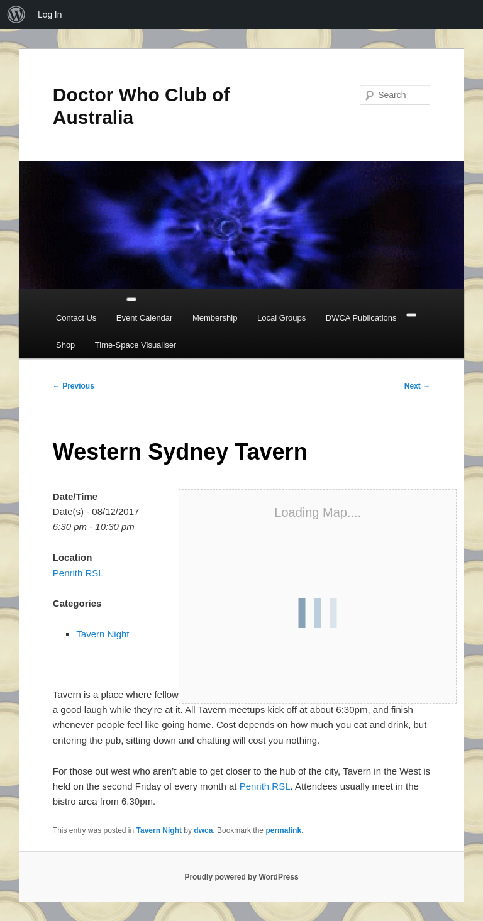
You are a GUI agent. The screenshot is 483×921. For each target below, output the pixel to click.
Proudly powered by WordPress (241, 877)
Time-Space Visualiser (135, 345)
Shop (65, 345)
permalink (283, 830)
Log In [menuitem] (50, 14)
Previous (73, 386)
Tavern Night (102, 634)
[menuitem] (16, 14)
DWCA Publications (361, 318)
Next (417, 386)
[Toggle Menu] (131, 299)
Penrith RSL (78, 573)
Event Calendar (144, 318)
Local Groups (281, 318)
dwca (203, 830)
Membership (215, 318)
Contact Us (76, 318)
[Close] (411, 315)
